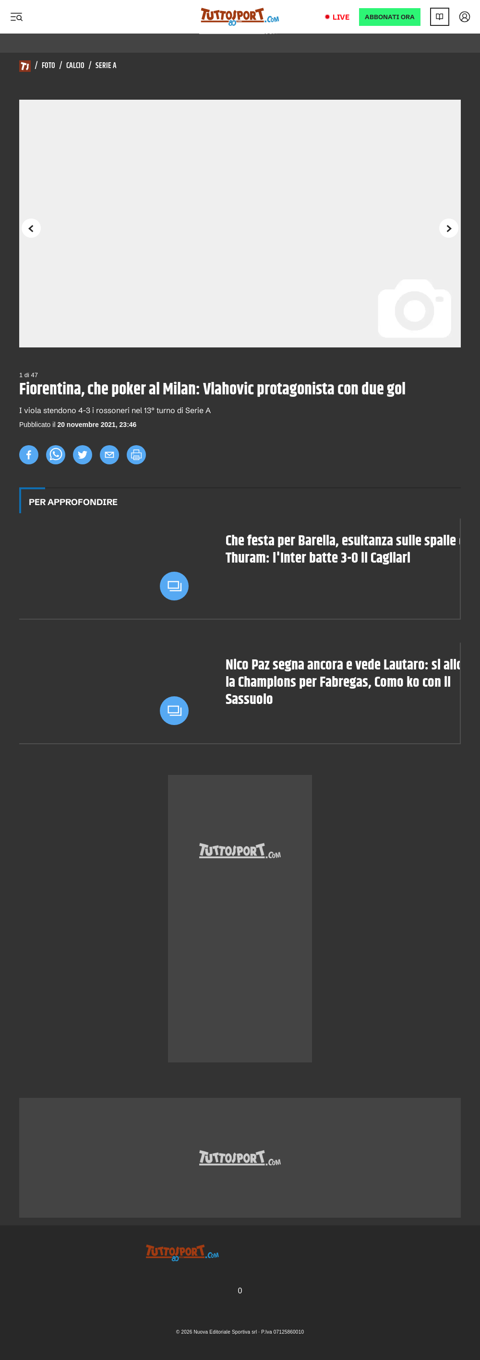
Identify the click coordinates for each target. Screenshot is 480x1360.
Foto (48, 66)
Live (341, 17)
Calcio (75, 66)
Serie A (106, 66)
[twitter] (82, 454)
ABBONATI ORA (390, 17)
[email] (109, 454)
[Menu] (16, 16)
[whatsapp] (55, 454)
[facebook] (28, 454)
